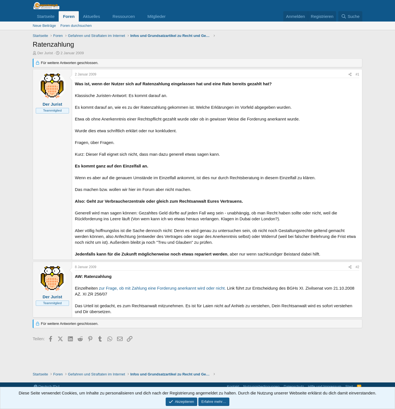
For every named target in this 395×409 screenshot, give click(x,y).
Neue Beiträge (44, 25)
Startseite (45, 16)
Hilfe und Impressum (324, 386)
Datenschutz (294, 386)
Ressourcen (124, 16)
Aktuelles (91, 16)
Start (349, 386)
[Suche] (350, 16)
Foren (69, 16)
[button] (104, 16)
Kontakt (233, 386)
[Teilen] (350, 74)
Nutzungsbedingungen (261, 386)
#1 (357, 74)
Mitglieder (156, 16)
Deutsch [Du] (47, 386)
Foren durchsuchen (76, 25)
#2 (357, 267)
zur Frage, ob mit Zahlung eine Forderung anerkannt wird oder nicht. (162, 288)
